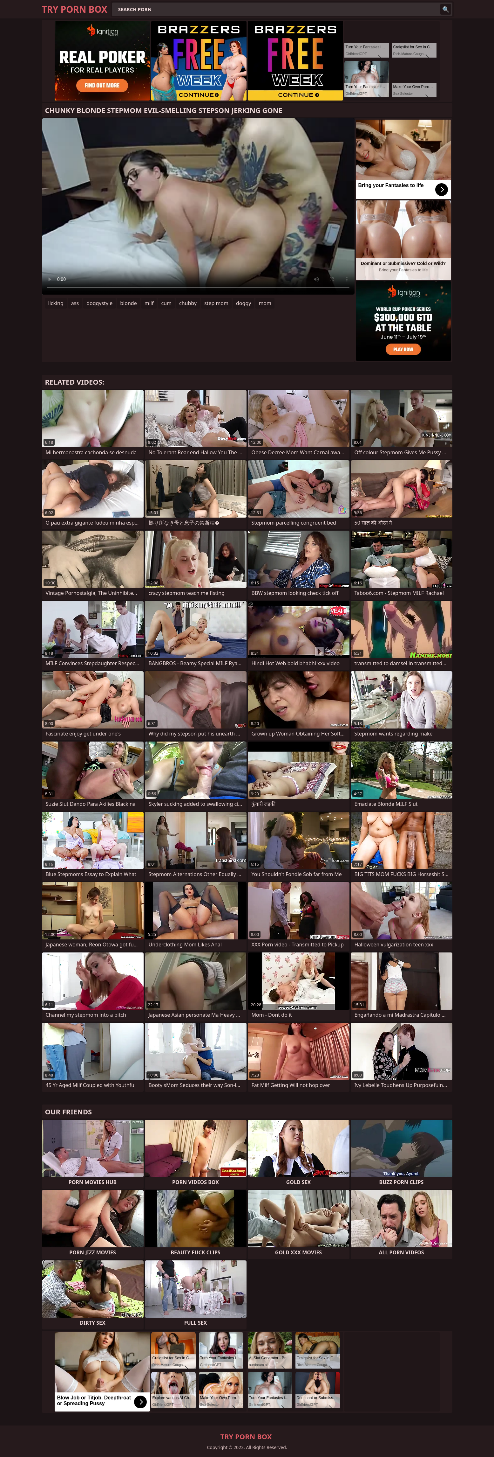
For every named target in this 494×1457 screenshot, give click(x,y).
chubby (188, 303)
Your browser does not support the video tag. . (198, 206)
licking (56, 303)
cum (166, 303)
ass (75, 303)
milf (149, 303)
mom (265, 303)
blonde (128, 303)
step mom (216, 303)
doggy (243, 303)
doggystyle (99, 303)
